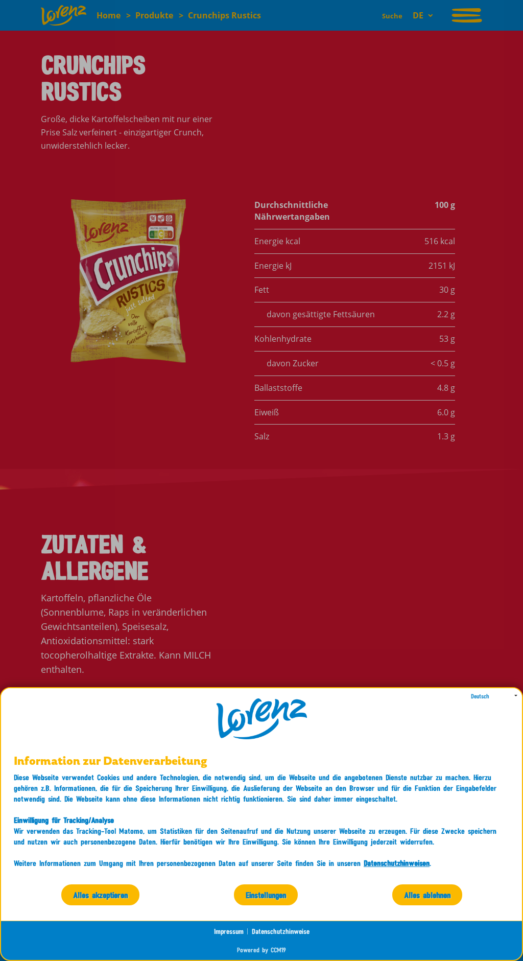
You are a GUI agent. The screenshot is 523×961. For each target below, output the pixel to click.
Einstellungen (266, 895)
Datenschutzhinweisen (397, 863)
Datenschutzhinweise (281, 931)
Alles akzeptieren (100, 895)
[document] (261, 819)
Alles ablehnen (427, 895)
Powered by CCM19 (261, 950)
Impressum (229, 931)
